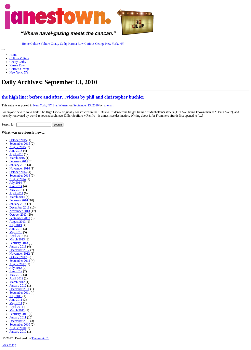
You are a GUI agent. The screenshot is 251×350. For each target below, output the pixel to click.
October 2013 (18, 214)
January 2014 (17, 204)
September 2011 (19, 292)
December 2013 (19, 207)
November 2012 (19, 253)
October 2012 (18, 257)
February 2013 (18, 243)
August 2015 (17, 147)
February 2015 (18, 161)
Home (26, 43)
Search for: (9, 124)
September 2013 (19, 218)
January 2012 (17, 285)
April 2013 (16, 235)
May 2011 (15, 303)
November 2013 (19, 211)
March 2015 (17, 157)
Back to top (9, 345)
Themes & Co (40, 338)
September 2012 (19, 260)
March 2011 (17, 310)
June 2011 (15, 299)
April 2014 (16, 193)
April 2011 (16, 306)
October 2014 (18, 172)
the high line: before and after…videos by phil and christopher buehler (73, 97)
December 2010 (19, 321)
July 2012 (15, 267)
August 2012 (17, 264)
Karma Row (76, 43)
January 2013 (17, 246)
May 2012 (15, 274)
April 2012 (16, 278)
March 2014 (17, 196)
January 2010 (17, 331)
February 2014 (18, 200)
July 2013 (15, 225)
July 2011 (15, 296)
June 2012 (15, 271)
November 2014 (19, 168)
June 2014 (15, 186)
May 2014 (15, 189)
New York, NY (114, 43)
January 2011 (17, 317)
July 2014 (15, 182)
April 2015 (16, 154)
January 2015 (17, 165)
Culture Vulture (40, 43)
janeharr (108, 105)
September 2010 (19, 324)
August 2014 (17, 179)
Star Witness (61, 105)
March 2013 (17, 239)
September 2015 (19, 143)
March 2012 (17, 282)
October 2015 (18, 140)
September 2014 (19, 175)
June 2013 (15, 228)
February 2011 (18, 314)
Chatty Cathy (59, 43)
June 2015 (15, 150)
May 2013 (15, 232)
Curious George (94, 43)
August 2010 (17, 328)
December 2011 (19, 289)
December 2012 (19, 250)
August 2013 (17, 221)
